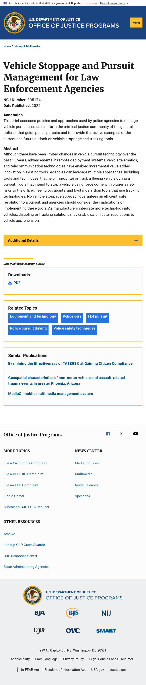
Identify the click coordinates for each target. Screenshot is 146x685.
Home (7, 46)
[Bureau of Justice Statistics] (73, 619)
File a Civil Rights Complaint (25, 463)
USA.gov (97, 670)
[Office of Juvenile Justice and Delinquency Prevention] (39, 634)
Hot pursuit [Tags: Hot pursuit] (97, 316)
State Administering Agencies (26, 567)
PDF (17, 283)
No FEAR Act (29, 670)
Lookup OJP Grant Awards (24, 545)
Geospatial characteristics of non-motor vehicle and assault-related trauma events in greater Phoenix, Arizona (66, 380)
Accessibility (20, 659)
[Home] (74, 23)
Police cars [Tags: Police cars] (72, 316)
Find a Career (14, 496)
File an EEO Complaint (21, 485)
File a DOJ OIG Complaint (23, 474)
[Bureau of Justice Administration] (40, 616)
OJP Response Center (20, 555)
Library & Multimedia (27, 46)
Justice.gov (118, 670)
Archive (9, 534)
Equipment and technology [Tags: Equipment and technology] (33, 316)
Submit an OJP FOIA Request (26, 507)
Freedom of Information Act (65, 670)
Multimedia (84, 474)
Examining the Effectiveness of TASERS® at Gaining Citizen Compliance (70, 363)
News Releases (86, 485)
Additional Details (23, 240)
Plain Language (46, 659)
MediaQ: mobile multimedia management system (50, 393)
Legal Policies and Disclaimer (111, 659)
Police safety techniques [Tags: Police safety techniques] (74, 328)
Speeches (82, 496)
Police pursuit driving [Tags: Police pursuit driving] (28, 328)
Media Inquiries (87, 463)
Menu (136, 22)
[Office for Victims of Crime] (73, 634)
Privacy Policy (73, 659)
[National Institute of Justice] (106, 616)
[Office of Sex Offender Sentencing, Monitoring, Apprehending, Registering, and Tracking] (106, 633)
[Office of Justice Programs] (14, 23)
